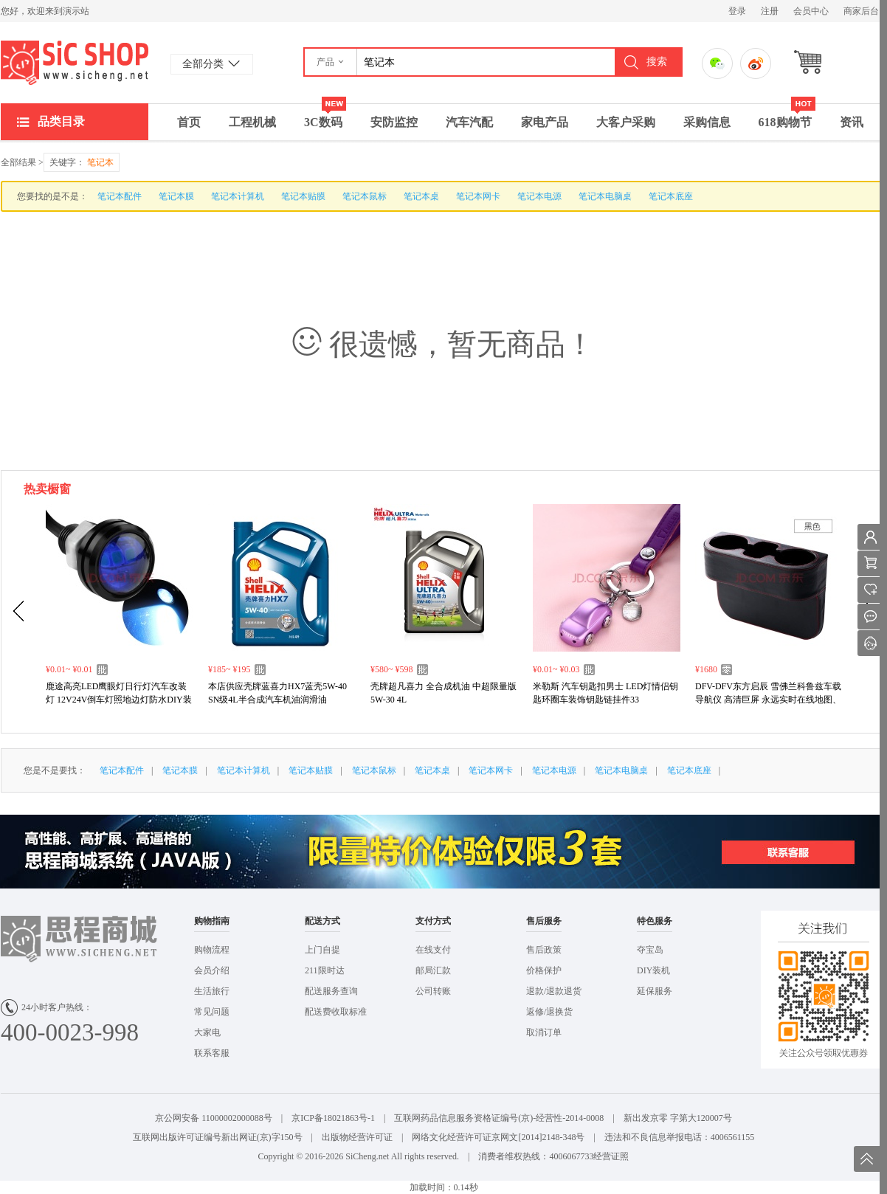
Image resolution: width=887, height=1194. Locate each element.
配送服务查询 (331, 991)
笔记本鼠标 (364, 196)
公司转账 (433, 991)
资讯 (851, 122)
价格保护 (544, 970)
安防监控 (394, 122)
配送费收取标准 (336, 1012)
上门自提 (322, 950)
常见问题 (211, 1012)
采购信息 (707, 122)
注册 (770, 11)
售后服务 (544, 921)
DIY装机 (653, 970)
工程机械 (252, 122)
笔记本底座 (671, 196)
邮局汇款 (433, 970)
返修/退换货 (549, 1012)
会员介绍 (211, 970)
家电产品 (544, 122)
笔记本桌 (421, 196)
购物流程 (211, 950)
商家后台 (861, 11)
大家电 (207, 1032)
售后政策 (544, 950)
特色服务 (654, 921)
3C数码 (325, 116)
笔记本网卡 (478, 196)
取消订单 (544, 1032)
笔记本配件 (119, 196)
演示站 (74, 63)
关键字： (81, 162)
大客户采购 (625, 122)
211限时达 (325, 970)
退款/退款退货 (553, 991)
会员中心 (811, 11)
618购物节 (787, 116)
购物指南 (211, 921)
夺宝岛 (650, 950)
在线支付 (433, 950)
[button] (331, 62)
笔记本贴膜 (303, 196)
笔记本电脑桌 (605, 196)
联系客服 (211, 1053)
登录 (737, 11)
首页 (189, 122)
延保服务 (654, 991)
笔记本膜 (176, 196)
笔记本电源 (539, 196)
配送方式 (322, 921)
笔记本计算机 (237, 196)
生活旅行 (211, 991)
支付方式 (433, 921)
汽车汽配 (469, 122)
